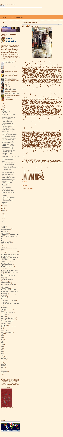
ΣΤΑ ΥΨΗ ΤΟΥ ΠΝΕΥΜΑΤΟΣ (4, 314)
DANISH (2, 342)
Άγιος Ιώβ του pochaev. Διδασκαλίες (5, 229)
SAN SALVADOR (3, 365)
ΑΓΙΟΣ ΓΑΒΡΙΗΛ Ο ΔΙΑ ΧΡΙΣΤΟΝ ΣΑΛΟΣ (6, 228)
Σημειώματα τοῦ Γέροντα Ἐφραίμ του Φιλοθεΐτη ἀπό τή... (8, 116)
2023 (2, 107)
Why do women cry (4, 132)
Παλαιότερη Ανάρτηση (59, 186)
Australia (2, 335)
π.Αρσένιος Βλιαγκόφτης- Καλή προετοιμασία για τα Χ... (8, 158)
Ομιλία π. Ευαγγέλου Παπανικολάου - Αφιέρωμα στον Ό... (8, 136)
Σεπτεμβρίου (3, 205)
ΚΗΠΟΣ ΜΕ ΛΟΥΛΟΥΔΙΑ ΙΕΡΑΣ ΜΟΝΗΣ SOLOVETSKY (8, 275)
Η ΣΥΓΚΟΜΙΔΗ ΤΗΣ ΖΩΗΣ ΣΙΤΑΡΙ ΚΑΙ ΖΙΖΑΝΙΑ (7, 261)
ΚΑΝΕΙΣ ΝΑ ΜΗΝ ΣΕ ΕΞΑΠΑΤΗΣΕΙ (5, 271)
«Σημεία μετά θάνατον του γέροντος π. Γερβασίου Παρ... (8, 123)
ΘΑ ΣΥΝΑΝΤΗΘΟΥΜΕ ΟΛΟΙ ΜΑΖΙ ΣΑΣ (6, 262)
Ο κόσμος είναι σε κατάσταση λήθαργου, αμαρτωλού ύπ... (8, 198)
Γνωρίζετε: (2, 249)
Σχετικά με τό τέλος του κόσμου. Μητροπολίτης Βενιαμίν (8, 322)
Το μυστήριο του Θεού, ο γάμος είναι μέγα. (7, 189)
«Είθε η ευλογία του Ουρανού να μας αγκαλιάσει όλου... (8, 144)
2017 (2, 214)
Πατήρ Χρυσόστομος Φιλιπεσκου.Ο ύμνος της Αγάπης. (8, 180)
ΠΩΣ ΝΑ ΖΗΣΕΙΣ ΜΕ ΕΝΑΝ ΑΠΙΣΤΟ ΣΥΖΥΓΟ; (7, 309)
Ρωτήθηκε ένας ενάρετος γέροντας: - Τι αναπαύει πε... (8, 190)
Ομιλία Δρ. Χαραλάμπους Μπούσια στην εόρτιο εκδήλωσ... (8, 162)
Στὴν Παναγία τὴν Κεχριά (5, 149)
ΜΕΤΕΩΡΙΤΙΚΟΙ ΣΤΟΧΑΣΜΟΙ (4, 281)
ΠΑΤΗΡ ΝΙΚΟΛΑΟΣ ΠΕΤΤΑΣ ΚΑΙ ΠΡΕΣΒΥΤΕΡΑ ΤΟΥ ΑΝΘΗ (8, 300)
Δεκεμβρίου (3, 109)
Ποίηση (2, 305)
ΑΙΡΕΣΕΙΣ (2, 230)
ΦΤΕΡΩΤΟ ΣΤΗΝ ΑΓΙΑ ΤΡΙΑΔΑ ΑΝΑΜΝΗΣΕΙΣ (7, 332)
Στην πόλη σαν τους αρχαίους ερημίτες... (6, 118)
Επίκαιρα (2, 253)
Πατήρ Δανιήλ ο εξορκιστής (4, 297)
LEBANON (2, 354)
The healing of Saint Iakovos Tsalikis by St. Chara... (8, 147)
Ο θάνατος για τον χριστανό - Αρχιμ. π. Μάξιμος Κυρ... (8, 164)
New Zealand (2, 356)
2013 (2, 217)
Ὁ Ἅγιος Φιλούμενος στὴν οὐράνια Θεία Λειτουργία (8, 154)
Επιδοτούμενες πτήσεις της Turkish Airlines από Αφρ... (8, 192)
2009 (2, 220)
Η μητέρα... (3, 194)
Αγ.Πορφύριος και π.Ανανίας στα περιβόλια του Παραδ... (8, 127)
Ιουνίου (3, 207)
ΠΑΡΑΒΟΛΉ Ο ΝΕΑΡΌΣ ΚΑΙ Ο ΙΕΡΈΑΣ (6, 187)
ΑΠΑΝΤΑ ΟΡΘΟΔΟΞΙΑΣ (13, 17)
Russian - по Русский (3, 364)
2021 (2, 108)
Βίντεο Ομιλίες (2, 246)
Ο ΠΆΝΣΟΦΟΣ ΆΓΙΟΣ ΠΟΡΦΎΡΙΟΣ (5, 288)
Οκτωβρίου (3, 204)
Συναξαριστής (25, 181)
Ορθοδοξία (2, 292)
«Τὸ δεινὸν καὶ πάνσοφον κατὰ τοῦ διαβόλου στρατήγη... (8, 150)
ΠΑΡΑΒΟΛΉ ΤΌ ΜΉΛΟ (4, 181)
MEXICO (2, 355)
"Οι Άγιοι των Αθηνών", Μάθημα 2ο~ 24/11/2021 (7, 131)
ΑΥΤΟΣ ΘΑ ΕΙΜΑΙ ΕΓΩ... (8, 97)
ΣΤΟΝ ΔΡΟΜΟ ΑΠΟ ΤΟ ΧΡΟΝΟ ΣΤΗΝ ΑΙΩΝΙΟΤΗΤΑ (7, 318)
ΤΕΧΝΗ (2, 324)
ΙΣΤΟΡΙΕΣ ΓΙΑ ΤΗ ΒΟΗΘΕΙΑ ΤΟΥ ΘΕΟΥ (6, 267)
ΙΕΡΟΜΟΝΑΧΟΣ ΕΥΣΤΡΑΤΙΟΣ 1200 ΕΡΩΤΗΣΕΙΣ (7, 266)
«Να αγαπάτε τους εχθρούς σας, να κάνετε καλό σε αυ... (8, 177)
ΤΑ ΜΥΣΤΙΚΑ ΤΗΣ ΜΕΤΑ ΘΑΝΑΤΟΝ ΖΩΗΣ (6, 323)
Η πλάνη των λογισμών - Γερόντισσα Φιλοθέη (7, 151)
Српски (2, 372)
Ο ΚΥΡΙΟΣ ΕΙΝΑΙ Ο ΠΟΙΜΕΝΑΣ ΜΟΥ (5, 287)
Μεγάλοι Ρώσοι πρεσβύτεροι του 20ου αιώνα (6, 278)
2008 (2, 221)
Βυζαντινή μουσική (3, 247)
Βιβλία (1, 245)
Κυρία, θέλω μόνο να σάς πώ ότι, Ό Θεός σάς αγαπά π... (8, 114)
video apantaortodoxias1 (4, 371)
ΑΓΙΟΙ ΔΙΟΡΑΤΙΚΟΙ (3, 227)
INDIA (1, 349)
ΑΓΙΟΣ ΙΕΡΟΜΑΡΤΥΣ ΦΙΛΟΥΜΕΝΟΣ (30, 26)
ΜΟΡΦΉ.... (3, 191)
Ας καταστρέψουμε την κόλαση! (5, 243)
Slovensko (2, 366)
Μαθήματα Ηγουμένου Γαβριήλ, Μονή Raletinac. (7, 174)
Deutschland (2, 343)
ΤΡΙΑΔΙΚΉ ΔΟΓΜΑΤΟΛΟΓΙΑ (4, 330)
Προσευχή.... (3, 115)
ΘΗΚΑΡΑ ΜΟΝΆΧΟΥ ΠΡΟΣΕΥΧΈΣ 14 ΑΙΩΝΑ (7, 264)
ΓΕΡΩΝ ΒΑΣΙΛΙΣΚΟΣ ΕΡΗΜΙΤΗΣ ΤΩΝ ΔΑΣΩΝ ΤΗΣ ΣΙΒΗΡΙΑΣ (9, 248)
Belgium (2, 337)
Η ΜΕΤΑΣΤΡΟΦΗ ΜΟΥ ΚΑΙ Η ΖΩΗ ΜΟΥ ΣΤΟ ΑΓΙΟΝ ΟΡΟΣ (8, 259)
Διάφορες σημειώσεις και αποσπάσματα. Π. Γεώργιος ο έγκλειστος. (9, 251)
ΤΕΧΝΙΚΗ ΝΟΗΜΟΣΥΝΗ (4, 325)
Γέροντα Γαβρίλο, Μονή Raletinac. (6, 175)
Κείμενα (2, 273)
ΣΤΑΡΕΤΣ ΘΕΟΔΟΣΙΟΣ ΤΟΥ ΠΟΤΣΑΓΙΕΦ (6, 315)
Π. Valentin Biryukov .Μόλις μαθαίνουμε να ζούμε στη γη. (8, 294)
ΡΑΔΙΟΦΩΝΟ (2, 310)
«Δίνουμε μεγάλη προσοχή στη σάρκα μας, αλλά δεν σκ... (8, 179)
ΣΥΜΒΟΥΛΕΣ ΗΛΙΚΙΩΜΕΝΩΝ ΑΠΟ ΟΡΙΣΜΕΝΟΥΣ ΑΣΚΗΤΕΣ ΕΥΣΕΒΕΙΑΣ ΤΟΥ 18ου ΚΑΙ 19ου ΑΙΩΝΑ (8, 321)
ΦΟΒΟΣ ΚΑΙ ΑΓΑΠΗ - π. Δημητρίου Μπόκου (7, 111)
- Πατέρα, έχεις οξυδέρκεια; (5, 203)
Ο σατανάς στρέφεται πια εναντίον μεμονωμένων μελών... (8, 171)
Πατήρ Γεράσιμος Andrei (4, 296)
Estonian (2, 346)
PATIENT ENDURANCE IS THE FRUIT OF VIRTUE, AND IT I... (9, 134)
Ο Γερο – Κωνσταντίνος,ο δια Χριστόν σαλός (7, 121)
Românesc (2, 363)
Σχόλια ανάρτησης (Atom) (29, 188)
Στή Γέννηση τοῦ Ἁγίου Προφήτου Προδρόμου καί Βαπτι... (8, 117)
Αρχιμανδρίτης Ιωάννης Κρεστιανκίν (5, 241)
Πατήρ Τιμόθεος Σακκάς (4, 301)
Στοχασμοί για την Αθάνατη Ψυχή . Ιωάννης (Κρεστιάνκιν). (8, 319)
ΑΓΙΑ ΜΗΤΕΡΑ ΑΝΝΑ (3, 226)
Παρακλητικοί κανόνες (3, 295)
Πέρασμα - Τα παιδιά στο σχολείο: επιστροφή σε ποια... (8, 159)
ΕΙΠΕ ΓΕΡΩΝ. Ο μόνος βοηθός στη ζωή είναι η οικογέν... (8, 196)
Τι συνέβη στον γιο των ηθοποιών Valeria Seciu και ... (8, 139)
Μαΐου (3, 208)
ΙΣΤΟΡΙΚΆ (2, 269)
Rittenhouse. (3, 161)
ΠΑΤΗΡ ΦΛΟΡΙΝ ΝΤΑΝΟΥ (4, 302)
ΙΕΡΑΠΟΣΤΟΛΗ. (3, 265)
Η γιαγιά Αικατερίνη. (4, 195)
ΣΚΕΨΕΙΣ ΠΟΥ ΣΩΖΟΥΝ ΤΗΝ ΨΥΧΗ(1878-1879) (7, 312)
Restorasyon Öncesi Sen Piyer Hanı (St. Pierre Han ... (8, 163)
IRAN (1, 350)
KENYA (2, 353)
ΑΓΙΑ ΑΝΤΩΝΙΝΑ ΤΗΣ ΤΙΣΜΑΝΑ (5, 225)
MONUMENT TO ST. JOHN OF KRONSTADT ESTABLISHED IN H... (10, 125)
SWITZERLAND (3, 367)
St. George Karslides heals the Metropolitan (7, 126)
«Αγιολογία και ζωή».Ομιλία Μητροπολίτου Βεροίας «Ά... (8, 148)
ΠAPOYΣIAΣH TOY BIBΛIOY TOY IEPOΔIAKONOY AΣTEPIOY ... (9, 138)
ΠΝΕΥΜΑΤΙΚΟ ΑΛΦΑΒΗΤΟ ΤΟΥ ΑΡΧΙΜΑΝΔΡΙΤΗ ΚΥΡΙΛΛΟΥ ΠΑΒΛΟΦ (10, 303)
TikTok (1, 368)
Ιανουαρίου (3, 211)
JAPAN (1, 352)
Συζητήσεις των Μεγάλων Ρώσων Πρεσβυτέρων (7, 320)
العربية (1, 374)
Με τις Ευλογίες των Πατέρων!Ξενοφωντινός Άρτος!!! (8, 141)
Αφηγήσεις (2, 244)
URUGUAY (2, 369)
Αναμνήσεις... (3, 137)
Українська (2, 373)
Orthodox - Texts (3, 359)
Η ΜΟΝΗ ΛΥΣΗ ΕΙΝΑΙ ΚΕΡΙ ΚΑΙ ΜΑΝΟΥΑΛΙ (7, 153)
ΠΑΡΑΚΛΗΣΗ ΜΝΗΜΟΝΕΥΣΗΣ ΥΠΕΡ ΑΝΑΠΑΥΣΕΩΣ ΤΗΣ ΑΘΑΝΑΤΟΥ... (10, 167)
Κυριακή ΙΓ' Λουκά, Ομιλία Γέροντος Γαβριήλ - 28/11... (8, 152)
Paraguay (2, 360)
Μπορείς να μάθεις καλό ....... (5, 202)
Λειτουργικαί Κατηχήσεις (4, 277)
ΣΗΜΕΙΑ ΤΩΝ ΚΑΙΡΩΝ (3, 311)
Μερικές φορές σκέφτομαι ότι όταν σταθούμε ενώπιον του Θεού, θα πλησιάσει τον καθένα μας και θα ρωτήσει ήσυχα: (12, 93)
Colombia (2, 341)
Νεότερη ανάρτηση (24, 186)
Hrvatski (2, 348)
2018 (2, 213)
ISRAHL (2, 351)
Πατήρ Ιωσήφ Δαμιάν (3, 299)
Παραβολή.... (3, 186)
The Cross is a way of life (5, 133)
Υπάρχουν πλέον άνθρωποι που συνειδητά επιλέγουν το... (8, 197)
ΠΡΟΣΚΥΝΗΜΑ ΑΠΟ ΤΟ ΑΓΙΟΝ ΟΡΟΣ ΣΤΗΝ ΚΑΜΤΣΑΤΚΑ (8, 308)
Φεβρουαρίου (4, 210)
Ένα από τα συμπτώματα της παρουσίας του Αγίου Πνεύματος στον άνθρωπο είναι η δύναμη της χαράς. (11, 74)
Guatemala (2, 347)
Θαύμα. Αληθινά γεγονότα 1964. (5, 263)
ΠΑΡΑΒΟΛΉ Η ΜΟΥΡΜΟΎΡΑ (5, 184)
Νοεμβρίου (3, 110)
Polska (1, 361)
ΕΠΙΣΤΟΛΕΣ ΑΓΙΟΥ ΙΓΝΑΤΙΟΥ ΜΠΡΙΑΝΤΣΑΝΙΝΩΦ (7, 255)
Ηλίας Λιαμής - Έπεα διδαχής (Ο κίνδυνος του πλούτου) (8, 129)
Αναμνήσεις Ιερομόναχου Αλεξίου (5, 233)
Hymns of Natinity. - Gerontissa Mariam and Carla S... (8, 166)
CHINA (1, 340)
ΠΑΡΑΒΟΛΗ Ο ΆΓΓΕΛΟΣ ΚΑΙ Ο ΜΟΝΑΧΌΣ (7, 185)
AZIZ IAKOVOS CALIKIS (5, 112)
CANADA (2, 339)
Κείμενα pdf (2, 274)
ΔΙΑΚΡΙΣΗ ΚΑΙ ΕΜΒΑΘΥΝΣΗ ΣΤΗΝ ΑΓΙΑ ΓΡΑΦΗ (7, 128)
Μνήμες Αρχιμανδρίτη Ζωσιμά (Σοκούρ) (6, 282)
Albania (2, 334)
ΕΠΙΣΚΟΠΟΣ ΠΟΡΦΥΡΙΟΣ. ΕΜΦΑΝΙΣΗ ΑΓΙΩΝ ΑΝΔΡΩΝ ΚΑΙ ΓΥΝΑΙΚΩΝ (10, 254)
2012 (2, 218)
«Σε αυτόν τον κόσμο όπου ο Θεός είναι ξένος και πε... (8, 172)
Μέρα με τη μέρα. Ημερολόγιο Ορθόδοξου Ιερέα (7, 279)
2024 (2, 106)
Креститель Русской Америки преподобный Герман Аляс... (9, 155)
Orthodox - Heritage (3, 358)
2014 (2, 216)
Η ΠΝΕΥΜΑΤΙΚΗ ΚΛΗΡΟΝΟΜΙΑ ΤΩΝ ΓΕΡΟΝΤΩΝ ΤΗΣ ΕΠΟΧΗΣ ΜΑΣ (10, 260)
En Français (2, 344)
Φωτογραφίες (2, 333)
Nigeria (1, 357)
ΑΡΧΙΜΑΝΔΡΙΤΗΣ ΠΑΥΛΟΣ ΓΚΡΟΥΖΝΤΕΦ (6, 242)
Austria (1, 336)
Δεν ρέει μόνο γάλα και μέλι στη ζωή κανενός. (7, 182)
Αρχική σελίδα (42, 186)
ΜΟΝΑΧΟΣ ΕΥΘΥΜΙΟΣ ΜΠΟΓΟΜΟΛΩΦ (6, 283)
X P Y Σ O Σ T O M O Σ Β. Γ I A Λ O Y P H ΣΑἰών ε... (8, 145)
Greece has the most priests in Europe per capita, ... (8, 176)
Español (2, 345)
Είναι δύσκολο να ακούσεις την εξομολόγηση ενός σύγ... (8, 199)
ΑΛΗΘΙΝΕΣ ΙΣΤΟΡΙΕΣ (3, 231)
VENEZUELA (2, 370)
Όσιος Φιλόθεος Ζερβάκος (4, 293)
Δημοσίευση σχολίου (24, 185)
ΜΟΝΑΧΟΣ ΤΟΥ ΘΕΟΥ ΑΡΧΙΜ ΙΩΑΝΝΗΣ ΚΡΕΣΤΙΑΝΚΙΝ (8, 284)
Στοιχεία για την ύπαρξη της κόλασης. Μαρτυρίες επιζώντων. (8, 317)
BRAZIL (2, 338)
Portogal (2, 362)
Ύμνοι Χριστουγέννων (3, 331)
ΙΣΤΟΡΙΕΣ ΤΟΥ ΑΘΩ (3, 268)
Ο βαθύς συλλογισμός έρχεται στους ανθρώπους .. (8, 200)
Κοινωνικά (2, 276)
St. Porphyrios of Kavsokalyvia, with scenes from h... (8, 120)
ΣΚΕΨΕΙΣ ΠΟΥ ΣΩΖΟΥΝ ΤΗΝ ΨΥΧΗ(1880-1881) (7, 313)
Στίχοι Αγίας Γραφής (3, 316)
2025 (2, 105)
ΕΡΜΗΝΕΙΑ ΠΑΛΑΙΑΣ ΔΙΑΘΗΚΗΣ (5, 256)
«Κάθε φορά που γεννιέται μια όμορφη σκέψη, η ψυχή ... (8, 142)
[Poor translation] (3, 6)
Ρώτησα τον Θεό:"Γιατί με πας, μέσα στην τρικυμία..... (8, 173)
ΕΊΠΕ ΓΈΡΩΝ (2, 252)
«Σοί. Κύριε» (3, 124)
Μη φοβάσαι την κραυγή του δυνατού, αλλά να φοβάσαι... (8, 168)
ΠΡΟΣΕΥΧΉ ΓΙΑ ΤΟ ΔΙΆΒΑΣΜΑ (9, 62)
